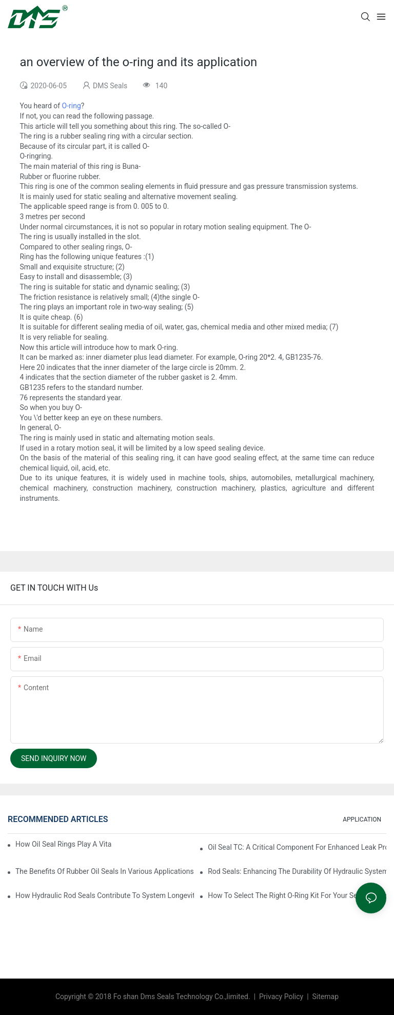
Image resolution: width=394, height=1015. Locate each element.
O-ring (71, 106)
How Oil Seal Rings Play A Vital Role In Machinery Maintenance (63, 844)
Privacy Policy (282, 996)
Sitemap (324, 996)
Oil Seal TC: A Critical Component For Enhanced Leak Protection (297, 847)
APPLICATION (362, 819)
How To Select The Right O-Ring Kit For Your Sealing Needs (297, 895)
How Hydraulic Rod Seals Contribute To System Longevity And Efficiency (104, 895)
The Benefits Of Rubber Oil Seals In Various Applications (104, 871)
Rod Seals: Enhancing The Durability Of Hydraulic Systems (297, 871)
